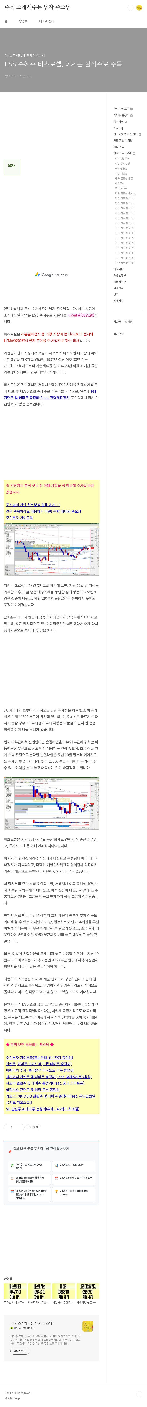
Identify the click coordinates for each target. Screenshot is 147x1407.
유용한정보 (120, 275)
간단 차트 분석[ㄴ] (124, 203)
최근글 (117, 321)
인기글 (128, 321)
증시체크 (120, 121)
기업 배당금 (121, 173)
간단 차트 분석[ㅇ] (124, 233)
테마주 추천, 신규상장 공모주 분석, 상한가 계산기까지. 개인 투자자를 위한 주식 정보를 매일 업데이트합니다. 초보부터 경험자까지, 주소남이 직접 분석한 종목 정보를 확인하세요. (45, 1339)
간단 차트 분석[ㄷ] (124, 208)
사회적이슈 (120, 282)
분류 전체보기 (123, 109)
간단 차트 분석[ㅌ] (124, 253)
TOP (139, 1394)
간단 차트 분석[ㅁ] (124, 218)
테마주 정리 (46, 21)
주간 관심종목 (122, 158)
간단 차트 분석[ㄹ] (124, 213)
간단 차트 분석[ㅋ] (124, 248)
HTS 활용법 (121, 168)
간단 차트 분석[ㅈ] (124, 238)
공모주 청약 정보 (123, 140)
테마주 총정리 (123, 115)
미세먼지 (118, 288)
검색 (130, 8)
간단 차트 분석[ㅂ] (124, 223)
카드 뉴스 (119, 147)
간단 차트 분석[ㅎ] (124, 263)
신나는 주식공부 (124, 153)
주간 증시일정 (122, 163)
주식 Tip (119, 128)
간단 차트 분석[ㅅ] (124, 228)
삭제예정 (118, 300)
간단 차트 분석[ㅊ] (124, 243)
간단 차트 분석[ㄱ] (124, 198)
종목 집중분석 (124, 178)
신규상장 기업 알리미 (127, 134)
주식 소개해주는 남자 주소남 (38, 7)
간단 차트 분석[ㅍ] (124, 258)
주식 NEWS (121, 188)
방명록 (23, 21)
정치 (116, 294)
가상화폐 (118, 269)
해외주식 (119, 183)
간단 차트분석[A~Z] (125, 193)
